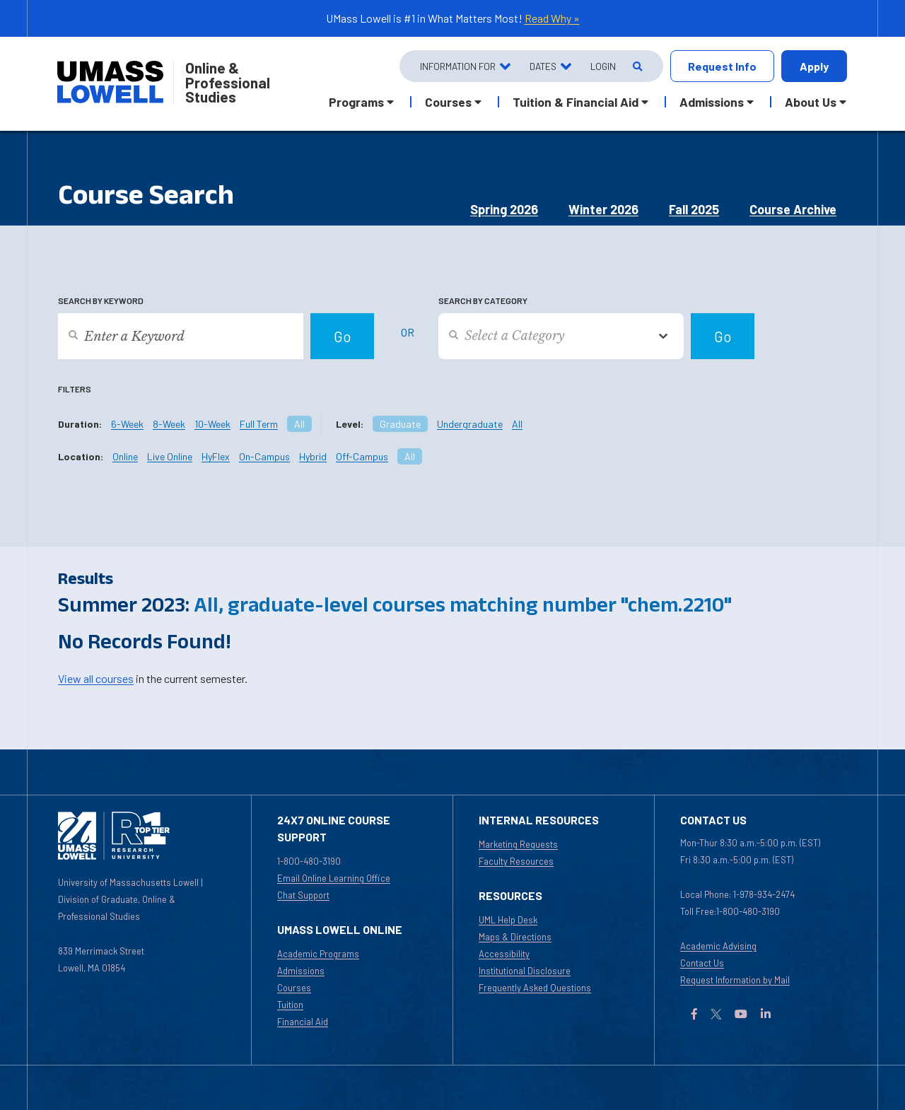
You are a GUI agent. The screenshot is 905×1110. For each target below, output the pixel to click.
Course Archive (792, 209)
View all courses (96, 678)
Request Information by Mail (735, 980)
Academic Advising (718, 946)
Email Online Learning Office (333, 878)
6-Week (127, 424)
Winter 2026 (603, 209)
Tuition (290, 1004)
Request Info (722, 66)
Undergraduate (470, 424)
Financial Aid (302, 1021)
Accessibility (504, 953)
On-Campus (264, 456)
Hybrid (313, 456)
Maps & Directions (515, 936)
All (299, 424)
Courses (294, 987)
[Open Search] (636, 66)
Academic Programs (318, 953)
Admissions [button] (711, 101)
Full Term (259, 424)
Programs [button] (356, 101)
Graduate (400, 424)
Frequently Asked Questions (535, 987)
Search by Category (482, 300)
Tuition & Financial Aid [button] (575, 101)
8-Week (169, 424)
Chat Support (303, 895)
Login (603, 66)
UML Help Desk (508, 919)
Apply (814, 66)
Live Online (169, 456)
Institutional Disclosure (525, 970)
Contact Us (702, 963)
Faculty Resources (516, 861)
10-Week (212, 424)
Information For (458, 66)
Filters (74, 389)
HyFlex (216, 456)
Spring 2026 (504, 209)
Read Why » (552, 18)
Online (125, 456)
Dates (543, 66)
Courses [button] (448, 101)
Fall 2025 (694, 209)
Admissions (301, 970)
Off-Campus (362, 456)
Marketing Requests (518, 844)
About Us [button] (810, 101)
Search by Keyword (101, 300)
